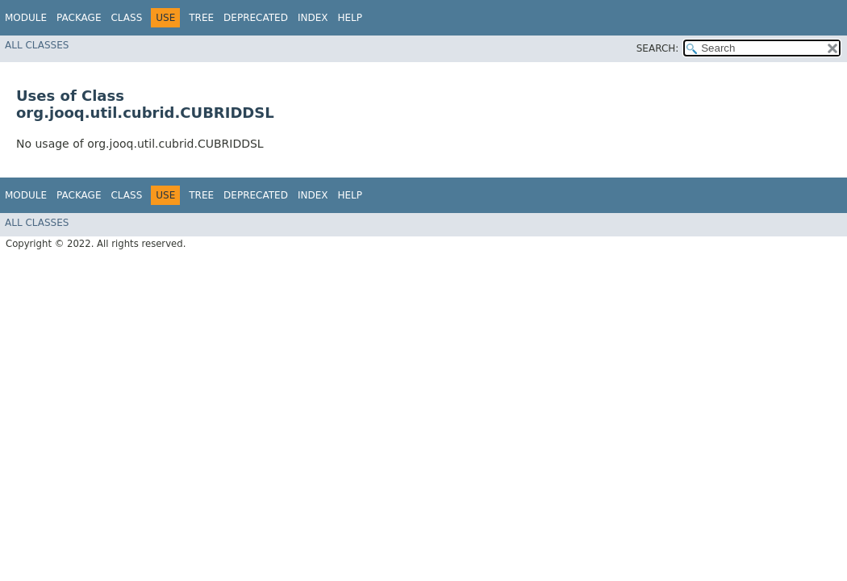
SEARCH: (657, 48)
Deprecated (255, 17)
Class (126, 17)
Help (349, 17)
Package (78, 17)
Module (26, 17)
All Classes (37, 45)
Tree (201, 17)
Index (313, 17)
